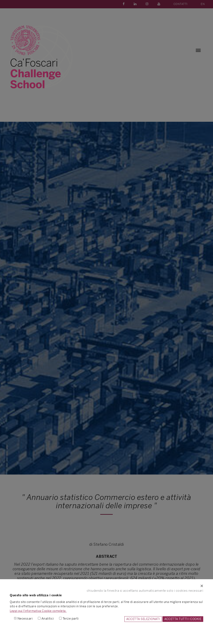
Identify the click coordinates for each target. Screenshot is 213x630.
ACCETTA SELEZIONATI (143, 619)
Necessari (25, 618)
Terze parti (71, 618)
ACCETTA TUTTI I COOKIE (182, 619)
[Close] (106, 585)
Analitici (47, 618)
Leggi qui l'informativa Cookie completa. (38, 611)
